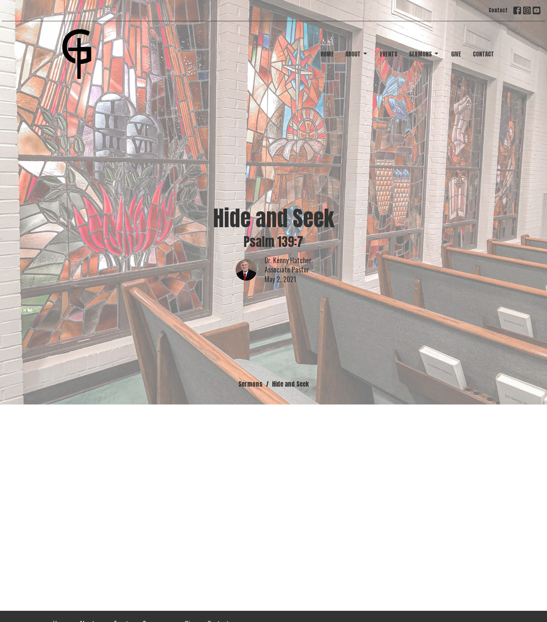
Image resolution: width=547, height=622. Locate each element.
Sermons (424, 54)
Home (327, 54)
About (356, 54)
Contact (498, 10)
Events (388, 54)
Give (456, 54)
